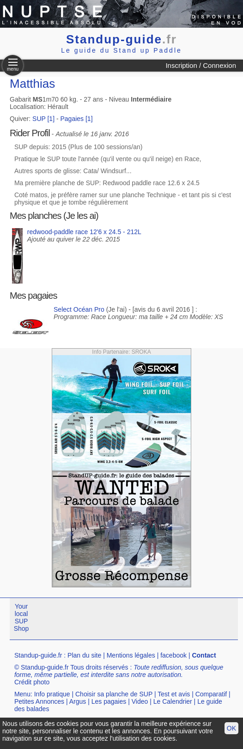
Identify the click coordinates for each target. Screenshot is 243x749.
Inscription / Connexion (200, 65)
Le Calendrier (172, 701)
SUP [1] (43, 118)
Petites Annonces (39, 701)
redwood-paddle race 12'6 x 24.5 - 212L (84, 232)
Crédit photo (31, 682)
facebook (173, 655)
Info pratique (52, 694)
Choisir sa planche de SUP (113, 694)
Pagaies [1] (77, 118)
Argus (77, 701)
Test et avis (174, 694)
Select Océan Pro (79, 309)
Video (140, 701)
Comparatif (211, 694)
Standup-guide (121, 39)
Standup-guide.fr (38, 655)
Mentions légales (131, 655)
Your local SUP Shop (21, 617)
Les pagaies (109, 701)
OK (231, 728)
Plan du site (84, 655)
